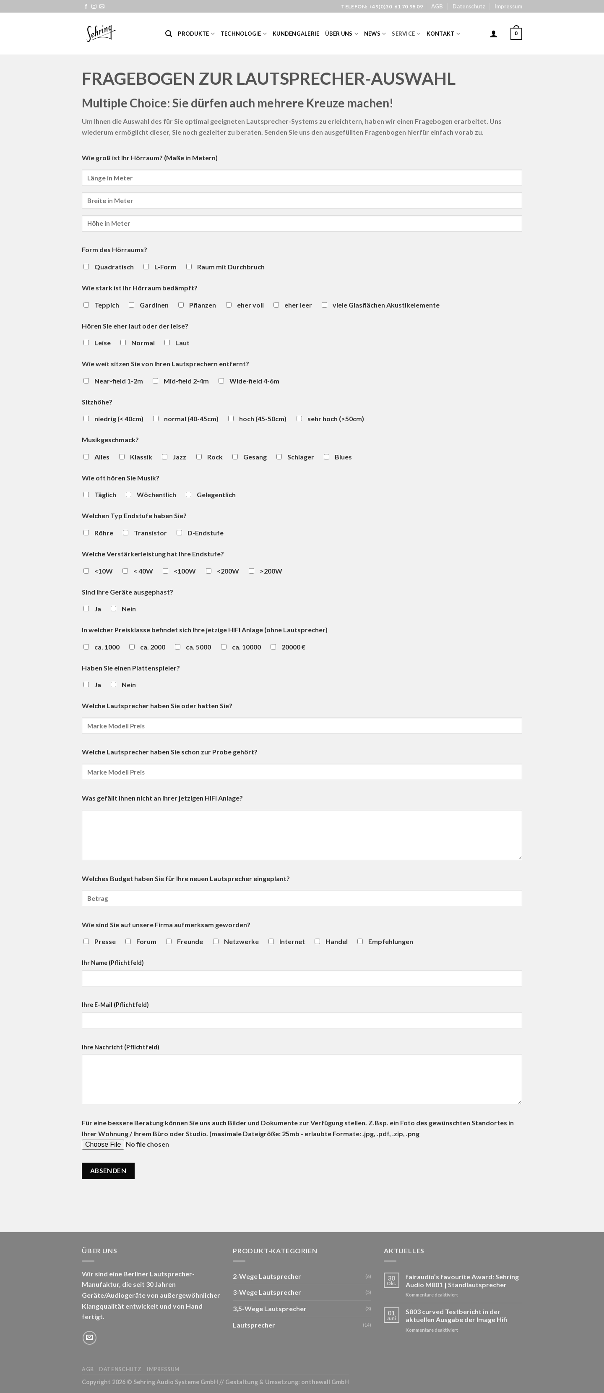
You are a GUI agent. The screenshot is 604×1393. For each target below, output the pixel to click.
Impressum (508, 6)
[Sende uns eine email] (101, 7)
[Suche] (168, 34)
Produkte (196, 34)
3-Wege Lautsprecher (267, 1292)
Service (406, 34)
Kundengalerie (296, 33)
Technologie (244, 34)
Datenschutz (469, 6)
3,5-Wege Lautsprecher (270, 1308)
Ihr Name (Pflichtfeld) (113, 962)
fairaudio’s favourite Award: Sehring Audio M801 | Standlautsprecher (462, 1281)
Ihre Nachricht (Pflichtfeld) (120, 1047)
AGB (437, 6)
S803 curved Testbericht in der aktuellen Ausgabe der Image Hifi (456, 1315)
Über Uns (341, 34)
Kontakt (443, 34)
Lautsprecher (254, 1325)
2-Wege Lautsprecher (267, 1276)
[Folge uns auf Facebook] (86, 7)
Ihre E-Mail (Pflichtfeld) (115, 1004)
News (375, 34)
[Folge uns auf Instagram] (93, 7)
